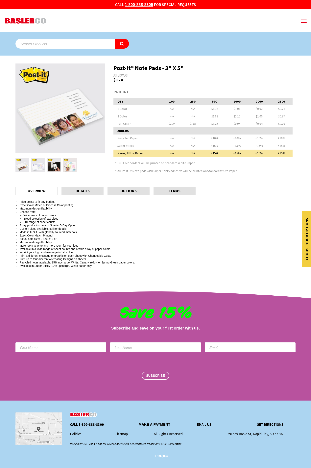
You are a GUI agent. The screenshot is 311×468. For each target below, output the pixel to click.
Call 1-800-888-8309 (87, 425)
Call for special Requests (155, 5)
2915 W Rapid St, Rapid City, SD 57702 (255, 434)
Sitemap (121, 434)
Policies (76, 434)
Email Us (204, 425)
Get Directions (270, 425)
